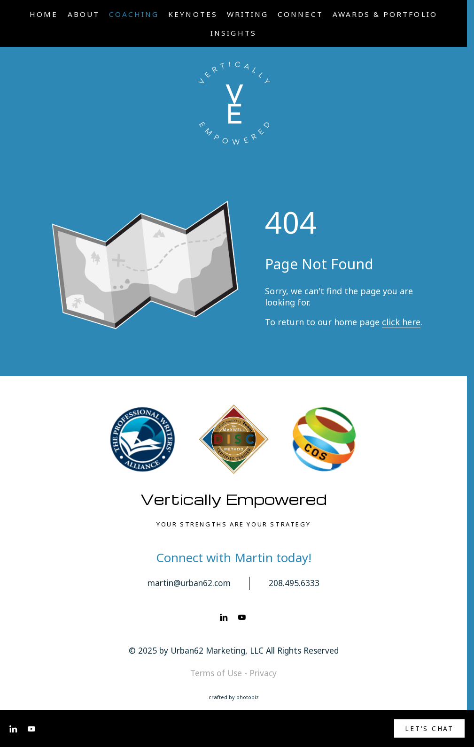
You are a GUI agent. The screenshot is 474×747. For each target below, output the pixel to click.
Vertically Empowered (233, 499)
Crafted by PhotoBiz (234, 697)
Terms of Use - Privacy (233, 672)
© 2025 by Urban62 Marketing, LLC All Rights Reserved (234, 650)
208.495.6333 (294, 582)
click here (401, 322)
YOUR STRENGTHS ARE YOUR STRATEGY (233, 524)
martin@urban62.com (189, 582)
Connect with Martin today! (233, 557)
